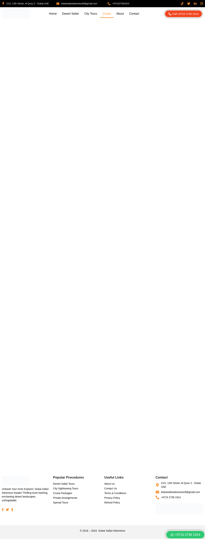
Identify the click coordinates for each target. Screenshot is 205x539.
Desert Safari (70, 13)
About (120, 13)
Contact (134, 13)
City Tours (90, 13)
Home (53, 13)
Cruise (107, 13)
